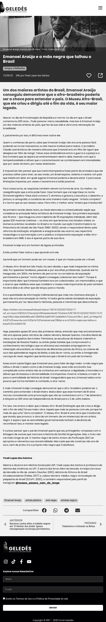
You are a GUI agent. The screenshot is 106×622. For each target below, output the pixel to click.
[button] (44, 510)
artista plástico (33, 500)
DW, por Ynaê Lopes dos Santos (32, 75)
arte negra (51, 500)
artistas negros (69, 500)
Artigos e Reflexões (14, 68)
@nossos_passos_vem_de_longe (37, 483)
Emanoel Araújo (12, 500)
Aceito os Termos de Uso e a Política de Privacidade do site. (37, 598)
